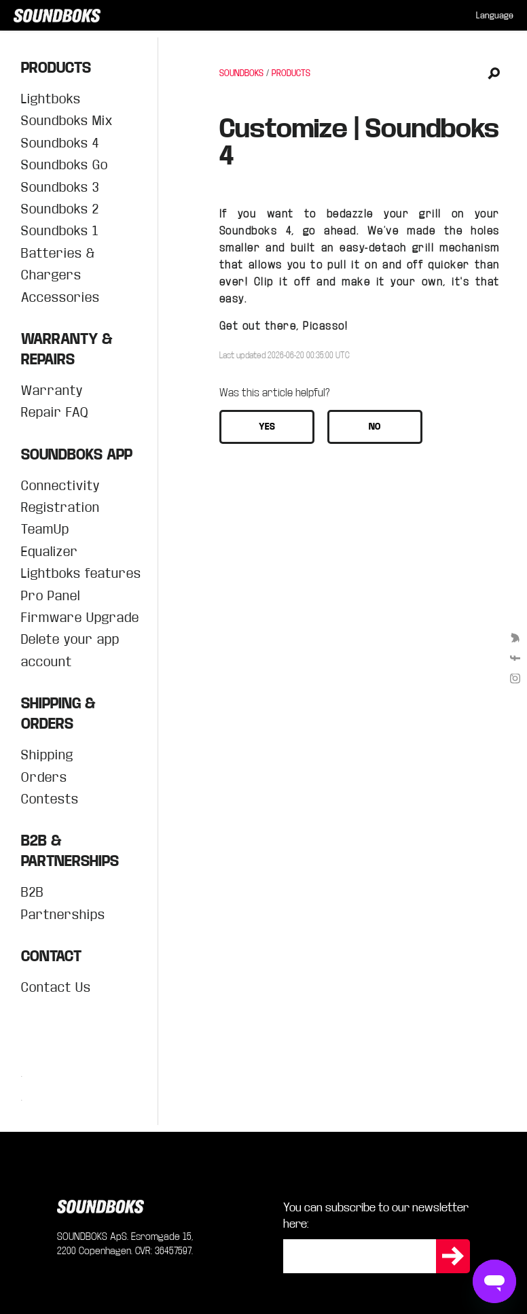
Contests (50, 799)
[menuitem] (494, 15)
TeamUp (45, 529)
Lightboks (51, 99)
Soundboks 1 (59, 231)
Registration (60, 507)
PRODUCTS (291, 73)
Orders (44, 777)
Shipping (47, 755)
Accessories (60, 297)
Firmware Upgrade (80, 617)
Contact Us (56, 987)
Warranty (52, 390)
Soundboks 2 (60, 209)
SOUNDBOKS (241, 73)
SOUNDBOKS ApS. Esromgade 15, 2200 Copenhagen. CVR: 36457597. (125, 1243)
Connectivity (60, 486)
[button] (266, 427)
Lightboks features (81, 573)
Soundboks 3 (60, 187)
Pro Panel (50, 596)
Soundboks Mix (67, 121)
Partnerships (63, 914)
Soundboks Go (64, 165)
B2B (32, 892)
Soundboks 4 (60, 143)
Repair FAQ (55, 412)
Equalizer (49, 551)
